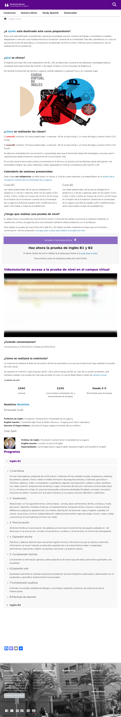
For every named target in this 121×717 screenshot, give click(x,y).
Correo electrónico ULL (42, 674)
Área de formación (69, 683)
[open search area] (114, 5)
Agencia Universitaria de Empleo (75, 674)
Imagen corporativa (99, 685)
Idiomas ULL (96, 698)
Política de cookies (99, 680)
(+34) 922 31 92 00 (19, 688)
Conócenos (10, 12)
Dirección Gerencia (69, 685)
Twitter (11, 711)
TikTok (22, 711)
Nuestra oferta (29, 12)
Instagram (17, 711)
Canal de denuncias (99, 683)
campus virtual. (100, 375)
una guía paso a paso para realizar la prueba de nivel (60, 230)
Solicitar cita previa (14, 695)
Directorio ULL (38, 685)
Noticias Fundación (69, 691)
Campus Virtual (39, 677)
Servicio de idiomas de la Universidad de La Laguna (17, 5)
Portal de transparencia (71, 688)
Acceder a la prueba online (60, 242)
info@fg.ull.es (22, 690)
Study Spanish (51, 12)
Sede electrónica (39, 680)
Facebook (6, 711)
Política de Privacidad (100, 677)
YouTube (33, 711)
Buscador (36, 688)
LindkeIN (28, 711)
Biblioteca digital (39, 683)
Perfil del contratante (100, 695)
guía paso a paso (84, 253)
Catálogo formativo (99, 701)
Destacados (70, 12)
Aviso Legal (96, 674)
